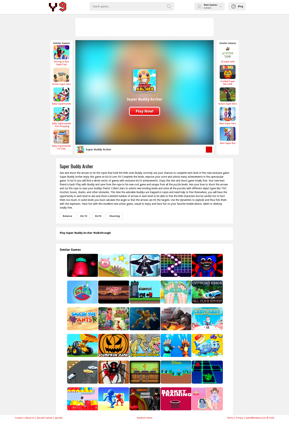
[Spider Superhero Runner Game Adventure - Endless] (144, 265)
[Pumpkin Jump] (113, 345)
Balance (67, 216)
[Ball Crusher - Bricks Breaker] (175, 265)
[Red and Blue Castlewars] (144, 292)
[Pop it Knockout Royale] (82, 399)
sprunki (58, 418)
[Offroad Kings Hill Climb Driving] (206, 292)
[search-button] (169, 6)
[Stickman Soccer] (113, 399)
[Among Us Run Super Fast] (61, 55)
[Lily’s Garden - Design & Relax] (113, 319)
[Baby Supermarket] (61, 96)
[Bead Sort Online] (82, 292)
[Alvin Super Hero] (227, 116)
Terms (230, 418)
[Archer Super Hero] (61, 76)
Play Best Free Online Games (58, 6)
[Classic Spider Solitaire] (113, 372)
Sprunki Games (44, 418)
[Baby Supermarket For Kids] (61, 139)
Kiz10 (98, 216)
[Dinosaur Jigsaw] (144, 345)
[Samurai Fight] (113, 292)
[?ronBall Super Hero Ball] (227, 75)
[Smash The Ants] (82, 319)
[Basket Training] (175, 399)
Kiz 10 (83, 216)
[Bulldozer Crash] (82, 345)
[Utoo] (175, 372)
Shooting (114, 216)
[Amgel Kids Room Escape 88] (144, 372)
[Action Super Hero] (227, 96)
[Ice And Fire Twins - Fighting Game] (175, 345)
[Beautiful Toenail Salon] (175, 292)
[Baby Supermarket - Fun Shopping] (61, 117)
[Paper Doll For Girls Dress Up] (206, 399)
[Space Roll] (206, 372)
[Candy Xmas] (206, 319)
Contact (19, 418)
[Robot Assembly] (144, 319)
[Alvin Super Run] (227, 135)
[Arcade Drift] (82, 372)
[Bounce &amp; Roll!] (113, 265)
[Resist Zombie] (175, 319)
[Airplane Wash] (206, 345)
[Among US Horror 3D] (82, 265)
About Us (29, 418)
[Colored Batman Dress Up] (144, 399)
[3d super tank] (227, 54)
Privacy (239, 418)
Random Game (144, 418)
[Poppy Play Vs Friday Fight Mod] (206, 265)
